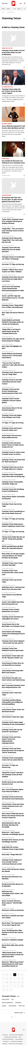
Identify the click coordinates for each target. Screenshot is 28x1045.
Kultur (3, 12)
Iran (15, 8)
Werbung (5, 1043)
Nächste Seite (20, 1012)
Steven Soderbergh (7, 1002)
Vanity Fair (22, 1005)
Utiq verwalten (19, 1039)
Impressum (5, 1034)
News (3, 8)
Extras (8, 8)
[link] (24, 3)
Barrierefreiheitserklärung (16, 1034)
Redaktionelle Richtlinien (11, 1037)
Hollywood (18, 1002)
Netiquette (6, 1041)
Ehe (13, 999)
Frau (18, 996)
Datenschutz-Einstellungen (16, 1043)
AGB (20, 1037)
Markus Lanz (21, 8)
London (4, 1005)
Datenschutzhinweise (8, 1039)
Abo (21, 3)
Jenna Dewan (12, 1005)
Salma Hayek (5, 999)
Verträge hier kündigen (16, 1041)
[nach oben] (23, 1029)
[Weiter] (24, 8)
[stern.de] (13, 3)
